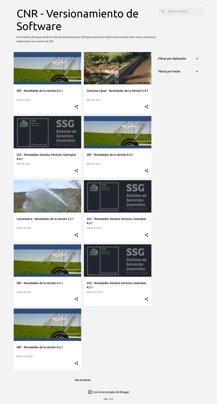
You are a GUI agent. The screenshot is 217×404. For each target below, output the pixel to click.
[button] (76, 107)
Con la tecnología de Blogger (108, 392)
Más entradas (83, 380)
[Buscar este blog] (184, 11)
